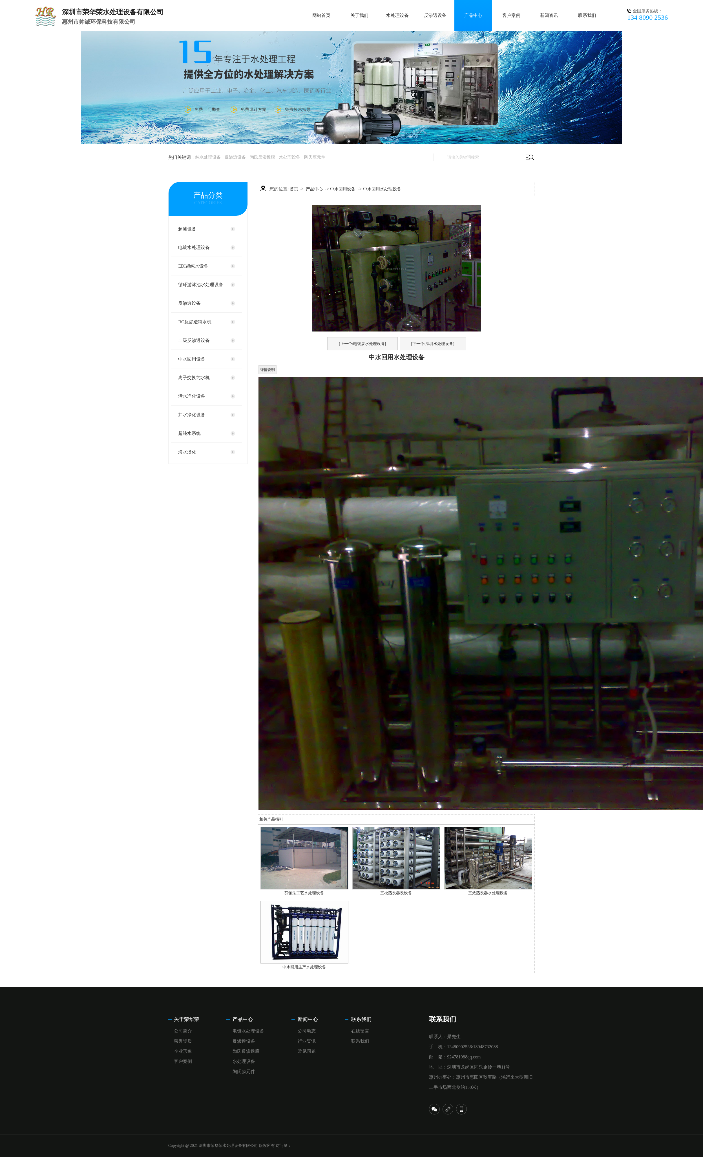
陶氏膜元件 (314, 157)
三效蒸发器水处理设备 (488, 893)
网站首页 (321, 15)
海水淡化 (187, 452)
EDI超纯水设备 (193, 266)
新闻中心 (308, 1019)
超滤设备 (187, 228)
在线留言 (360, 1031)
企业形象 (183, 1051)
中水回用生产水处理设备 (304, 967)
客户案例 (511, 15)
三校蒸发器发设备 (396, 893)
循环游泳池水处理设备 (200, 284)
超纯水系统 (189, 433)
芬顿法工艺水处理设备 (304, 893)
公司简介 (183, 1031)
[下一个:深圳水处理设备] (432, 344)
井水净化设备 (191, 414)
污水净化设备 (191, 396)
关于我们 (359, 15)
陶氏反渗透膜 (262, 157)
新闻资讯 (549, 15)
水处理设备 (397, 15)
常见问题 (307, 1051)
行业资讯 (307, 1041)
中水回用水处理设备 (382, 189)
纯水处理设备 (208, 157)
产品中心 (473, 15)
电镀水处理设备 (194, 247)
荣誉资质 (183, 1041)
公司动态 (307, 1031)
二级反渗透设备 (194, 340)
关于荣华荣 (186, 1019)
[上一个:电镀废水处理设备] (362, 344)
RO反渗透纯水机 (194, 321)
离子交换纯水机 (194, 377)
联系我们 (587, 15)
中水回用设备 (191, 359)
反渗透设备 (435, 15)
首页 (294, 189)
